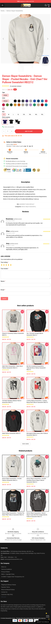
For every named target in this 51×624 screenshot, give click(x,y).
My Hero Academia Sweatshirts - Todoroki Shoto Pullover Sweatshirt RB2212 (36, 367)
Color (3, 98)
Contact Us (4, 592)
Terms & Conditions (6, 569)
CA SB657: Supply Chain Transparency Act (12, 576)
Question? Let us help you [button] (43, 622)
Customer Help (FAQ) (7, 594)
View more (25, 443)
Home (2, 11)
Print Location (6, 117)
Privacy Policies (5, 571)
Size (3, 111)
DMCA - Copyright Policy (7, 574)
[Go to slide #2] (30, 69)
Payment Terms (5, 587)
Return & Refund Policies (8, 589)
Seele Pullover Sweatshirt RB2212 (11, 433)
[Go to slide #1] (21, 69)
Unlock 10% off (47, 616)
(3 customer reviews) (15, 86)
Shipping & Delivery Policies (8, 584)
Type (3, 92)
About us (3, 567)
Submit (4, 298)
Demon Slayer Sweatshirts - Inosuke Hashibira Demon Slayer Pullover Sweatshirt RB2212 (36, 480)
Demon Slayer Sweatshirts (14, 11)
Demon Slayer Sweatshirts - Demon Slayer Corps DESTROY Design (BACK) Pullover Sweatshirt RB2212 (37, 514)
